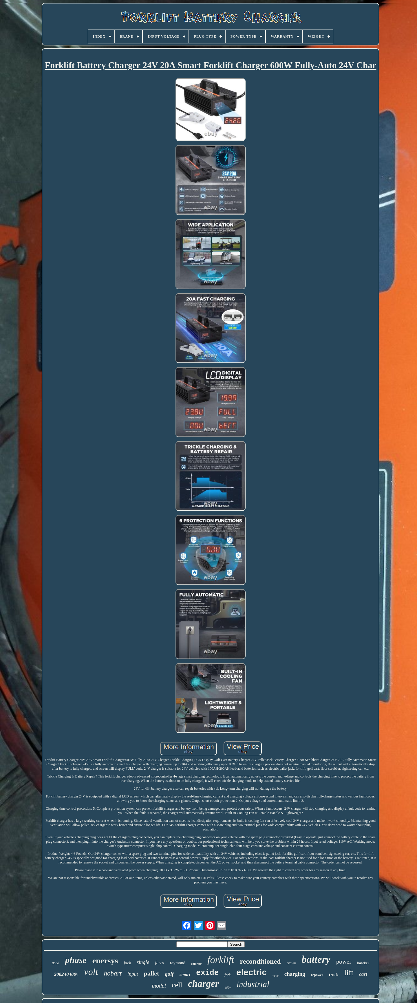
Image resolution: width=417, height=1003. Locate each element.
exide (207, 973)
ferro (159, 962)
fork (227, 975)
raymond (177, 962)
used (55, 963)
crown (291, 963)
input (132, 974)
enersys (105, 960)
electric (251, 972)
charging (294, 974)
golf (169, 974)
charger (203, 983)
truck (334, 975)
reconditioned (260, 961)
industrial (253, 984)
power (343, 961)
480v (228, 987)
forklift (220, 959)
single (143, 962)
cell (177, 985)
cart (363, 974)
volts (275, 975)
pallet (151, 973)
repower (317, 975)
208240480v (66, 974)
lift (349, 972)
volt (91, 972)
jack (127, 962)
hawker (363, 963)
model (159, 985)
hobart (112, 973)
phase (76, 960)
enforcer (196, 963)
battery (316, 959)
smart (185, 974)
